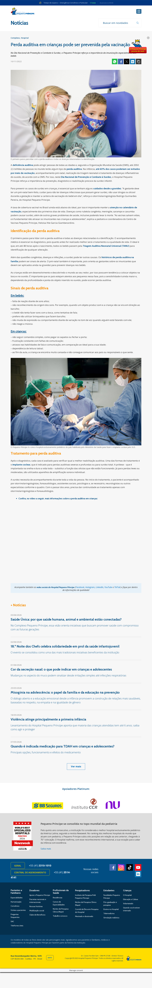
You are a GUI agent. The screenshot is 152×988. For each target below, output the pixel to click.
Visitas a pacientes (18, 911)
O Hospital (127, 896)
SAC (12, 922)
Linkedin (132, 62)
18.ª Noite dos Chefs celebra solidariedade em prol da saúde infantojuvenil (65, 647)
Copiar (138, 62)
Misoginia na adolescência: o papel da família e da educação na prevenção (65, 693)
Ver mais (76, 766)
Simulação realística (111, 918)
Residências (57, 898)
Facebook (120, 62)
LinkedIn (99, 587)
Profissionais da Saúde (61, 892)
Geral (17, 866)
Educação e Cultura (130, 900)
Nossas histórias (36, 907)
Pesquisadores (82, 891)
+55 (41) (41, 866)
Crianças (127, 891)
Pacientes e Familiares (16, 892)
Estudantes (108, 891)
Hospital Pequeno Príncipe (22, 11)
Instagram (90, 587)
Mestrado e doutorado (84, 917)
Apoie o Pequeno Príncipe (39, 896)
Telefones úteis (17, 926)
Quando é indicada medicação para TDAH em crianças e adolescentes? (62, 747)
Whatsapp (114, 62)
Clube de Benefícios (37, 915)
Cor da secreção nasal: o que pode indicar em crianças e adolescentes (61, 670)
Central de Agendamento (30, 873)
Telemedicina (108, 914)
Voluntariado (128, 904)
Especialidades (17, 898)
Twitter (126, 62)
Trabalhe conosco (60, 917)
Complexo (15, 38)
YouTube (108, 587)
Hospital (25, 38)
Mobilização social (36, 911)
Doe (137, 46)
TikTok (117, 587)
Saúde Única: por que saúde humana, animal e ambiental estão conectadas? (66, 620)
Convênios (15, 907)
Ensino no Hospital (111, 910)
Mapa (50, 958)
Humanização (16, 902)
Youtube (138, 868)
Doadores (34, 891)
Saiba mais (46, 849)
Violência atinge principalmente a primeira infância (49, 720)
